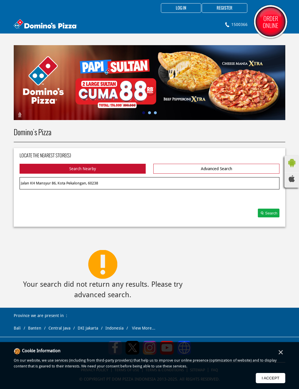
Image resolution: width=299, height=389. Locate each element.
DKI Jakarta (88, 328)
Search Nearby (82, 168)
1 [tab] (143, 112)
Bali (17, 328)
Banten (34, 328)
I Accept (270, 378)
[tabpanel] (149, 82)
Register (224, 8)
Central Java (59, 328)
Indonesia (114, 328)
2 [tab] (149, 112)
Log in (181, 8)
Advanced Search (216, 168)
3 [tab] (155, 112)
